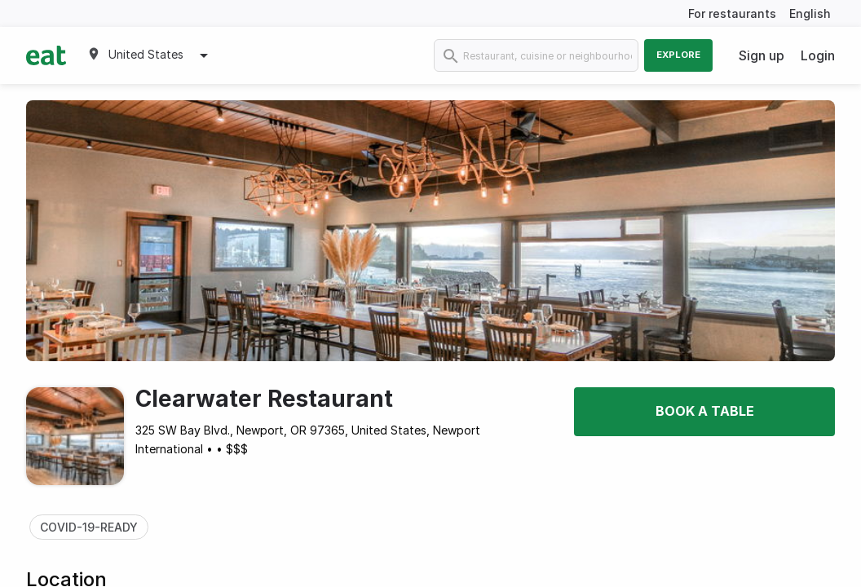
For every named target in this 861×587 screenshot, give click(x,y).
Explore (678, 54)
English (810, 13)
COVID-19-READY (89, 527)
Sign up (761, 55)
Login (818, 55)
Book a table (705, 411)
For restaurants (732, 13)
